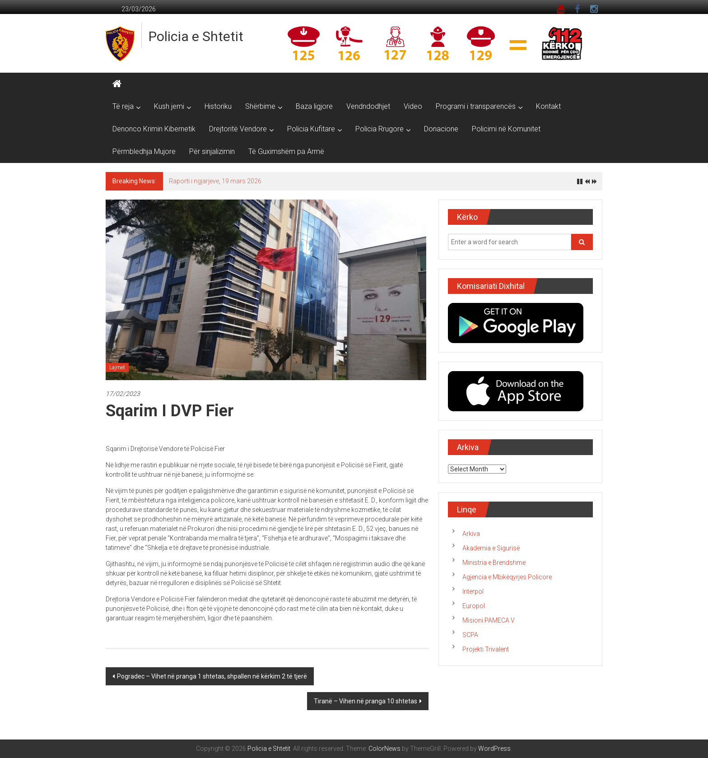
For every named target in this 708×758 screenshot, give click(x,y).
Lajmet (117, 367)
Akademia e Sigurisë (491, 548)
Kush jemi (169, 106)
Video (413, 106)
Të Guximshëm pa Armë (286, 151)
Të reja (123, 106)
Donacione (441, 129)
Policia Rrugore (379, 129)
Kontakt (548, 106)
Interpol (473, 591)
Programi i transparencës (476, 106)
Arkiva (471, 533)
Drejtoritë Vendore (238, 129)
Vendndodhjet (368, 106)
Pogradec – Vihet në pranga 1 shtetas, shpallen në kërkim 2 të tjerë (212, 676)
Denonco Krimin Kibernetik (154, 129)
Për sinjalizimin (212, 151)
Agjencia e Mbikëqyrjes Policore (507, 577)
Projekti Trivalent (485, 649)
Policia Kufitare (311, 129)
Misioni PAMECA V (488, 620)
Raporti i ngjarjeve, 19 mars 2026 (215, 181)
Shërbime (260, 106)
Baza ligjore (314, 106)
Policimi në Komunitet (506, 129)
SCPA (470, 634)
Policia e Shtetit (196, 36)
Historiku (218, 106)
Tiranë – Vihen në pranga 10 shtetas (365, 701)
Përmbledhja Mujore (144, 151)
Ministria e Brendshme (494, 562)
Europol (473, 605)
